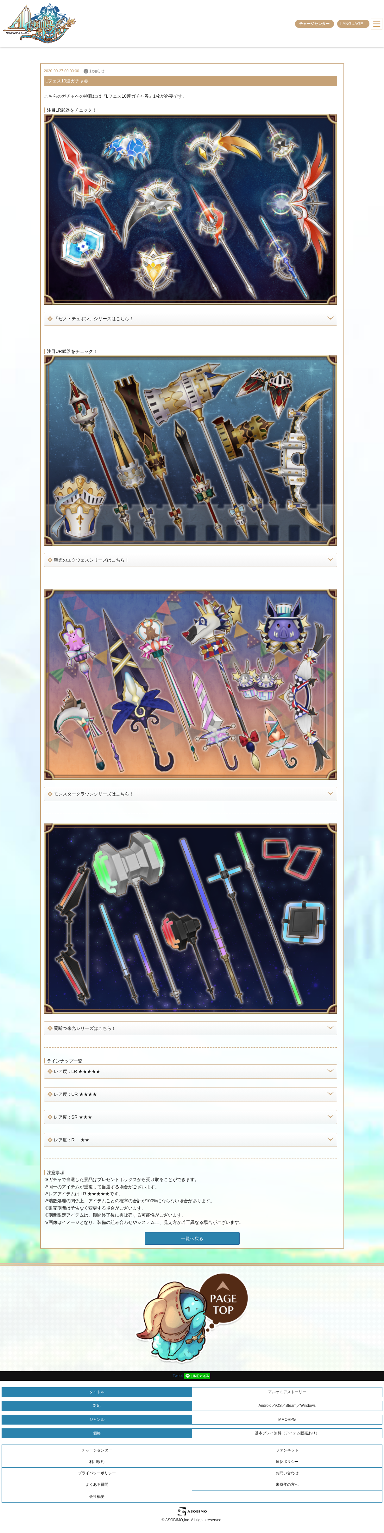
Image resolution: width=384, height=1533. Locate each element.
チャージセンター (314, 24)
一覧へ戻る (192, 1238)
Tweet (178, 1376)
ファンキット (287, 1450)
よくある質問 (96, 1484)
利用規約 (96, 1461)
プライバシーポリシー (97, 1473)
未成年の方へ (287, 1484)
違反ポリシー (287, 1461)
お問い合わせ (287, 1473)
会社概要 (96, 1496)
